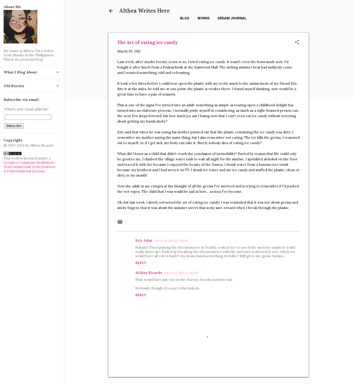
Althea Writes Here (144, 10)
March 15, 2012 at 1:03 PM (181, 273)
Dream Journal (232, 18)
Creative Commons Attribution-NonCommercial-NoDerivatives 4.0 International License (29, 166)
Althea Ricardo (148, 272)
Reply (140, 263)
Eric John (143, 240)
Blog (184, 18)
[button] (297, 42)
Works (203, 18)
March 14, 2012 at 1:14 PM (171, 241)
